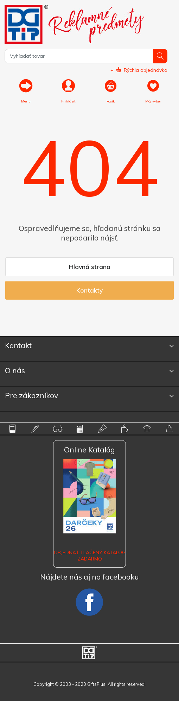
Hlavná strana (89, 266)
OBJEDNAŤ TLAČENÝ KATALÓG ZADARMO (90, 555)
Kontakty (89, 290)
